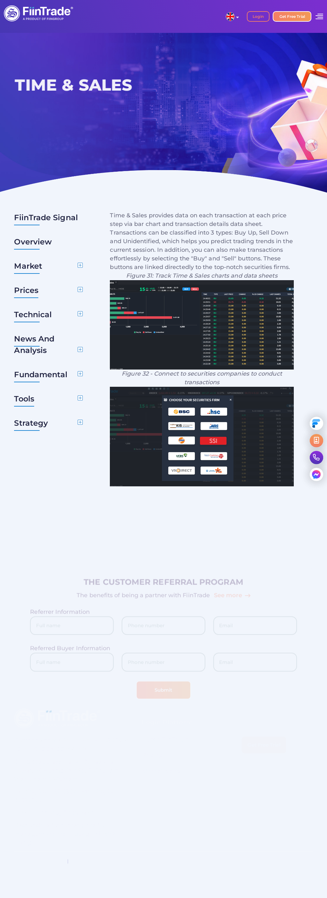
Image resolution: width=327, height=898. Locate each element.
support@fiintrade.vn (64, 814)
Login (258, 16)
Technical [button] (33, 314)
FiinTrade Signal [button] (46, 217)
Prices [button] (26, 290)
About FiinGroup (294, 861)
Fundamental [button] (40, 374)
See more (232, 597)
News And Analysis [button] (34, 344)
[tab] (48, 266)
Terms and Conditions (38, 861)
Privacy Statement (94, 861)
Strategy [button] (31, 423)
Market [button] (28, 266)
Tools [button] (24, 398)
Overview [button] (33, 241)
